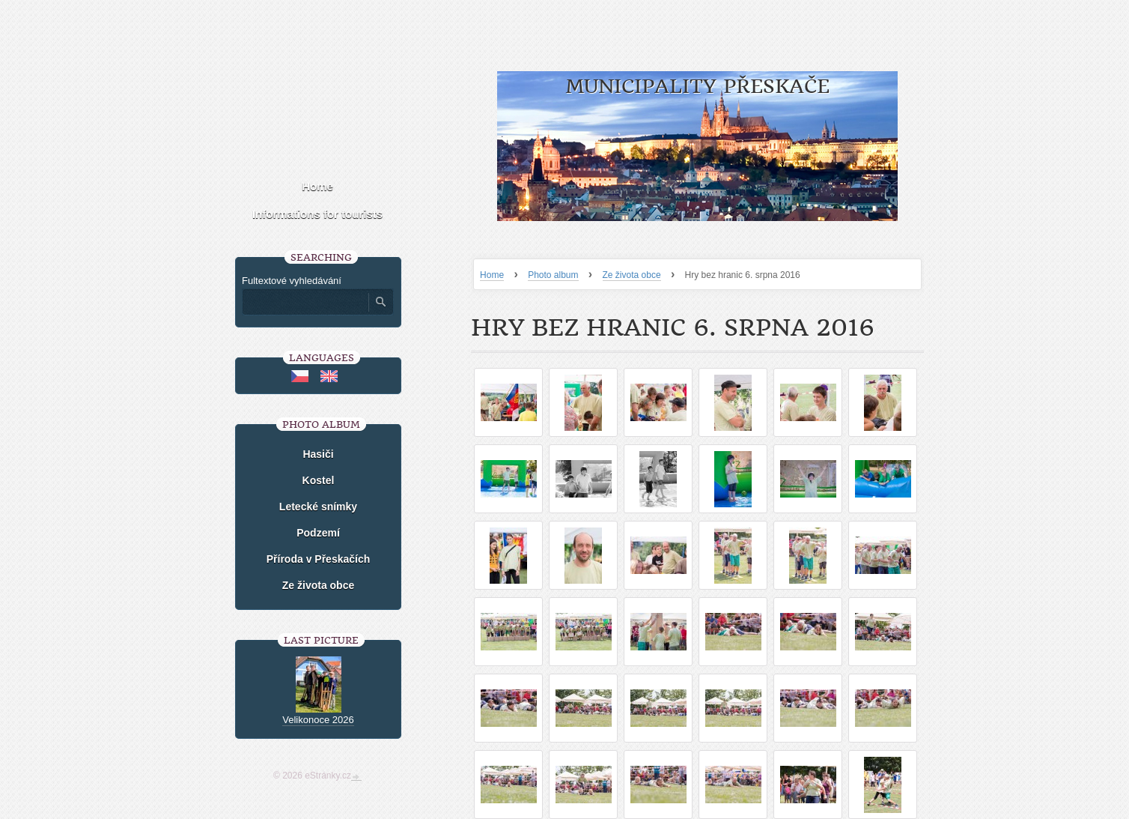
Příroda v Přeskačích (319, 559)
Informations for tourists (317, 214)
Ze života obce (632, 275)
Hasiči (317, 454)
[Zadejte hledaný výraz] (305, 301)
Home (492, 275)
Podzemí (318, 533)
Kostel (318, 480)
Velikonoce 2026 (317, 719)
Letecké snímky (318, 507)
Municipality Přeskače (697, 86)
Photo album (553, 275)
